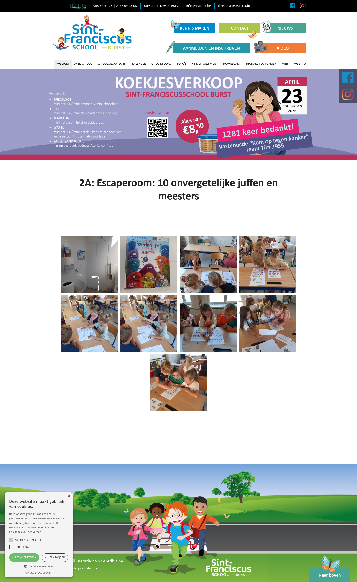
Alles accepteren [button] (24, 557)
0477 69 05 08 (126, 6)
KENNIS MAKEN (191, 27)
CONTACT (244, 29)
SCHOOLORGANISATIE (111, 64)
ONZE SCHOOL (83, 64)
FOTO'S (181, 64)
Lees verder (33, 532)
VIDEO (274, 48)
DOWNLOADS (232, 64)
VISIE (285, 64)
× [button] (69, 496)
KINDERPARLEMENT (205, 64)
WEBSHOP (300, 64)
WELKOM (63, 64)
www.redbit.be (109, 561)
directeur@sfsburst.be (234, 6)
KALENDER (139, 64)
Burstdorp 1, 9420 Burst (161, 6)
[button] (38, 566)
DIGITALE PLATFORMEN (261, 64)
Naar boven (330, 572)
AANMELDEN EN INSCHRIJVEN (206, 48)
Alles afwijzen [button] (55, 557)
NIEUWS (279, 28)
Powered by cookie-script (39, 572)
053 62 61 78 (102, 6)
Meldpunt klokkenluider (85, 568)
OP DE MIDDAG (161, 64)
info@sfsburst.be (198, 6)
